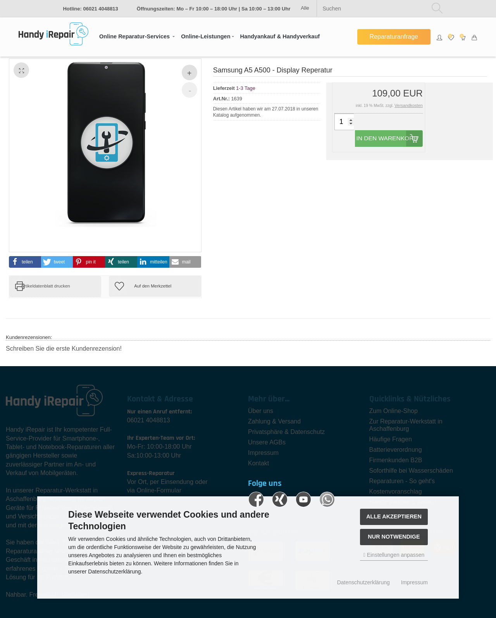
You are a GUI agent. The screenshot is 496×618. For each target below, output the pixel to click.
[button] (137, 37)
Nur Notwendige (394, 537)
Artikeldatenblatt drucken (45, 286)
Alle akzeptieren (394, 516)
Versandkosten (408, 105)
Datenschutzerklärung (363, 582)
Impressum (414, 582)
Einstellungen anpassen (394, 555)
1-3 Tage (245, 88)
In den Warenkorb (394, 142)
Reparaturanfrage (394, 36)
